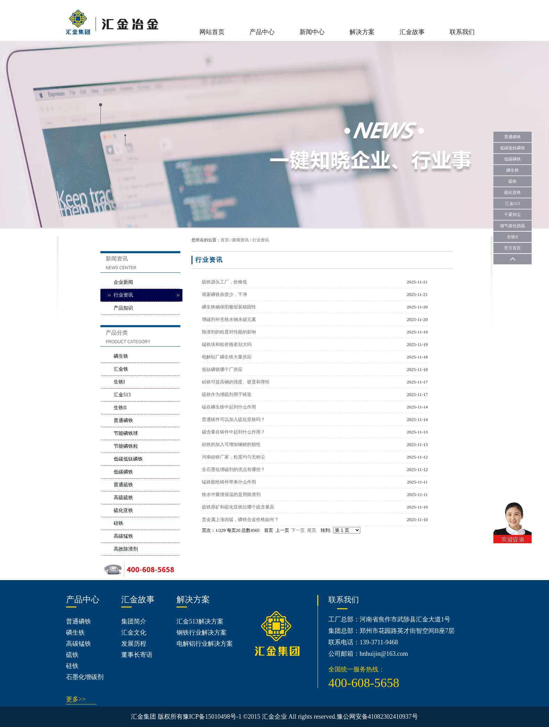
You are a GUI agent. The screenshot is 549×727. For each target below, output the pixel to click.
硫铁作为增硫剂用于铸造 (227, 394)
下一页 (298, 530)
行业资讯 (260, 240)
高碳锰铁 (123, 536)
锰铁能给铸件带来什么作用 (229, 482)
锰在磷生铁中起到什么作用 (229, 407)
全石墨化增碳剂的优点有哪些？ (233, 469)
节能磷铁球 (126, 433)
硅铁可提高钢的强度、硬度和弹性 (236, 382)
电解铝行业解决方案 (205, 643)
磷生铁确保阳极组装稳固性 (229, 306)
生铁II (120, 407)
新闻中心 (312, 31)
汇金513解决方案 (200, 621)
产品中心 (261, 31)
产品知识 (123, 308)
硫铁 (72, 654)
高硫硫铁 (123, 497)
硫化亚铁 (123, 510)
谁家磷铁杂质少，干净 (224, 294)
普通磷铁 (123, 420)
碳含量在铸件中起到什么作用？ (233, 432)
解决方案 (362, 31)
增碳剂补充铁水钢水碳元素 (229, 319)
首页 (225, 240)
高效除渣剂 (126, 549)
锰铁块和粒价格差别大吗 (227, 344)
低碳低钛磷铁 (128, 459)
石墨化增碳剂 (85, 677)
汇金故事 (412, 31)
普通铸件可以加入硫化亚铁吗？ (233, 419)
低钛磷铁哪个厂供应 (222, 369)
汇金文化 (133, 632)
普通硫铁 (123, 484)
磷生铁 (121, 356)
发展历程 (133, 643)
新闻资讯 (240, 240)
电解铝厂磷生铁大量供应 (227, 357)
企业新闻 (123, 282)
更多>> (75, 699)
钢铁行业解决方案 (202, 632)
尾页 (311, 530)
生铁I (119, 382)
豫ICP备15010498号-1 (212, 716)
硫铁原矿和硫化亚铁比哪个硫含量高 (238, 507)
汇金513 (122, 394)
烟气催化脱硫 (512, 225)
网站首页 (211, 31)
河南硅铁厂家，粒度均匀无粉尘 (233, 457)
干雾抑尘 (512, 214)
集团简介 (133, 621)
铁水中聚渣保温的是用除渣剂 (231, 494)
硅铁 (118, 523)
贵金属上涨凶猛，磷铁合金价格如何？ (240, 519)
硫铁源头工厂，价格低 (224, 281)
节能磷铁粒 (126, 446)
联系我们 (462, 31)
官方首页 (512, 248)
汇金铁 (121, 369)
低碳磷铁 (123, 471)
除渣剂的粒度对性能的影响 (229, 331)
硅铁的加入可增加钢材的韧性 (231, 444)
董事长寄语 (137, 654)
